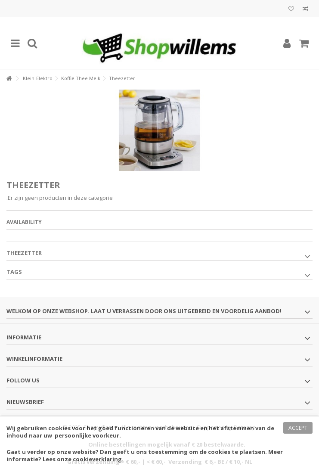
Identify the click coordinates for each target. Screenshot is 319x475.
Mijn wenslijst (291, 9)
